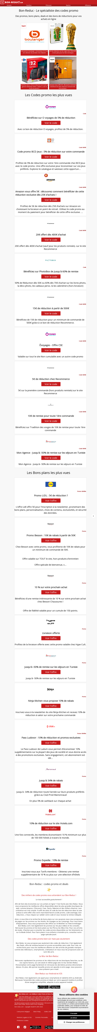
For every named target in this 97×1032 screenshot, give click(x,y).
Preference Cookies (22, 1020)
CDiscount (48, 5)
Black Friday (37, 1011)
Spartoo (68, 5)
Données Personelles (41, 1017)
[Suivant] (93, 516)
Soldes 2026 (47, 1011)
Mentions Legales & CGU (24, 1017)
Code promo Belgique (23, 1011)
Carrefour (29, 5)
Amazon (9, 5)
